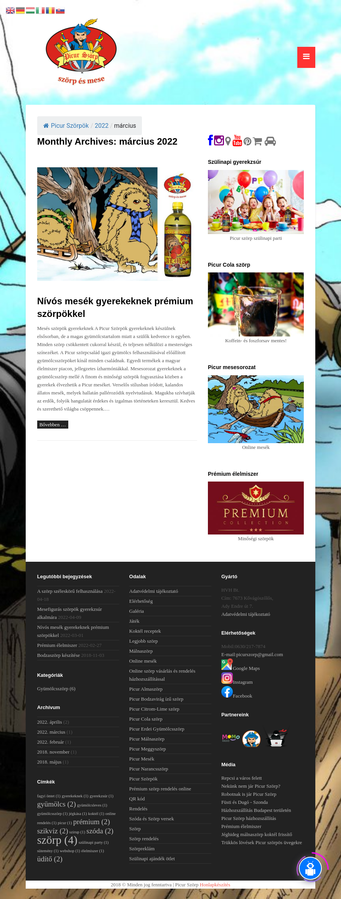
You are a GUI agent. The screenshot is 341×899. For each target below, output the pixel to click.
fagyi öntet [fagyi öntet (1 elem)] (49, 796)
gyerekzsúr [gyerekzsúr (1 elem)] (102, 796)
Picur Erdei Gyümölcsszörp (157, 729)
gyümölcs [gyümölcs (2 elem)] (56, 804)
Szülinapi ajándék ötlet (152, 858)
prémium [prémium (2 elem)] (91, 822)
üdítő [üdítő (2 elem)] (50, 859)
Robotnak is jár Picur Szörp (249, 794)
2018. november (53, 752)
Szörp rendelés (144, 838)
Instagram (237, 682)
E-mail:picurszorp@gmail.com (252, 654)
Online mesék (143, 661)
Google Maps (240, 668)
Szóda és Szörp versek (151, 818)
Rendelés (138, 809)
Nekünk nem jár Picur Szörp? (250, 786)
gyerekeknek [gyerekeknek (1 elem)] (75, 796)
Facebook (236, 696)
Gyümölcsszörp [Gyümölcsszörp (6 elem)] (56, 688)
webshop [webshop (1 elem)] (70, 851)
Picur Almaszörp (146, 689)
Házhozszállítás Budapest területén (256, 810)
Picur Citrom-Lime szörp (154, 709)
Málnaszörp (141, 651)
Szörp (135, 828)
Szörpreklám (142, 848)
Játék (134, 621)
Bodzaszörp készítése (58, 655)
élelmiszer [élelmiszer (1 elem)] (92, 851)
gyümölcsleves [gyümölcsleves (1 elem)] (92, 805)
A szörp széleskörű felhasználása (70, 591)
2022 (102, 125)
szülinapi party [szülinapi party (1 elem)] (94, 842)
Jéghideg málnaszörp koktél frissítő (256, 834)
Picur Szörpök (66, 125)
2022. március (51, 732)
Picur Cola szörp (146, 719)
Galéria (136, 611)
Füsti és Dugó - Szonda (244, 802)
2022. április (49, 722)
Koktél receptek (145, 631)
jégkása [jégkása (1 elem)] (78, 814)
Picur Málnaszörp (147, 739)
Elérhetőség (141, 601)
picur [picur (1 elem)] (65, 823)
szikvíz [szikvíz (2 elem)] (52, 831)
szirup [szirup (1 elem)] (77, 832)
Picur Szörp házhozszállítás (248, 818)
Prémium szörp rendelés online (160, 789)
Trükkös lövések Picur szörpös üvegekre (261, 842)
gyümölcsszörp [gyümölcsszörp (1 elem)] (52, 814)
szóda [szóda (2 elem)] (99, 831)
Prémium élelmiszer (57, 645)
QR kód (137, 799)
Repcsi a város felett (241, 778)
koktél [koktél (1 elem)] (96, 814)
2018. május (49, 762)
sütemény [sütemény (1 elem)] (48, 851)
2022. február (50, 742)
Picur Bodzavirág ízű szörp (156, 699)
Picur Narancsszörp (148, 769)
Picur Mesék (141, 759)
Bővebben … (53, 424)
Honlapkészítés (215, 884)
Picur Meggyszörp (147, 749)
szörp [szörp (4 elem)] (57, 840)
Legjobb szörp (143, 641)
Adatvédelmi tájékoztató (153, 591)
